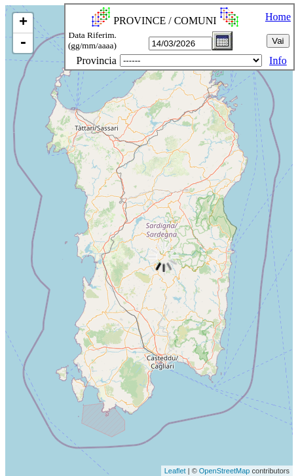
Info (278, 60)
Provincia (97, 60)
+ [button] (23, 23)
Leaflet (175, 471)
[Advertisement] (42, 434)
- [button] (23, 43)
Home (278, 16)
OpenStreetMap (224, 471)
